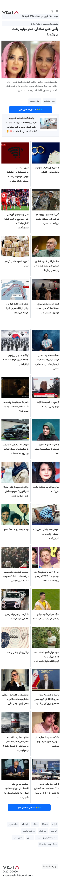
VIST (10, 11)
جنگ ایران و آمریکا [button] (48, 844)
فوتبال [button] (25, 824)
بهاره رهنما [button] (35, 101)
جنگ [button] (35, 824)
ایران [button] (54, 824)
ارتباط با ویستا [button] (49, 866)
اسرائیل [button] (42, 831)
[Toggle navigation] (57, 11)
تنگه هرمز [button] (13, 824)
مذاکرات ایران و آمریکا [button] (47, 837)
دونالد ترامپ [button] (29, 831)
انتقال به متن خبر (30, 109)
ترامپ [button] (54, 831)
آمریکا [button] (45, 824)
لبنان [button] (29, 837)
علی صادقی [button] (49, 101)
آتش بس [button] (18, 837)
